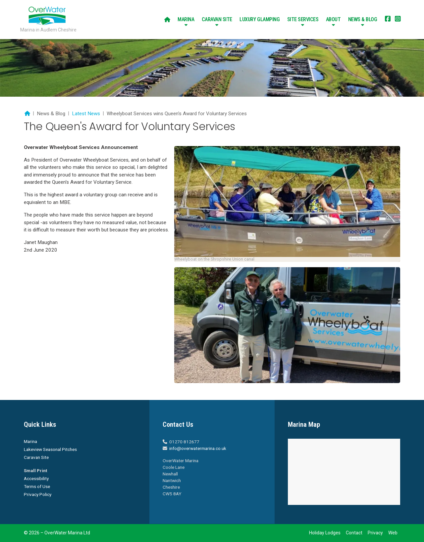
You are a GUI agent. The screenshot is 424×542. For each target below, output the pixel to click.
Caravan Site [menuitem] (217, 19)
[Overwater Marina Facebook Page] (388, 19)
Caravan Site (36, 457)
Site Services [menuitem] (303, 19)
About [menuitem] (333, 19)
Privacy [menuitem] (375, 532)
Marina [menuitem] (186, 19)
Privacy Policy (37, 494)
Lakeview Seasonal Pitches (50, 449)
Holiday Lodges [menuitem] (325, 532)
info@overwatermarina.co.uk (197, 448)
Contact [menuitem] (354, 532)
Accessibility (36, 478)
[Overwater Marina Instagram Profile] (398, 19)
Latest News (86, 114)
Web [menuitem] (393, 532)
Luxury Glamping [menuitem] (259, 19)
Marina (30, 441)
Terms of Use (37, 486)
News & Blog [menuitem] (362, 19)
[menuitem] (167, 19)
